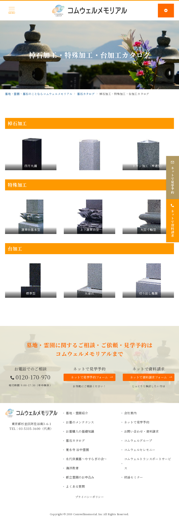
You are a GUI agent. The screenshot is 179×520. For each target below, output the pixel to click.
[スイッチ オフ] (166, 10)
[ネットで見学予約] (172, 177)
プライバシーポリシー (89, 497)
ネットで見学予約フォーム (92, 377)
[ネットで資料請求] (172, 220)
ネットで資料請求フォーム (151, 377)
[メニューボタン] (11, 10)
